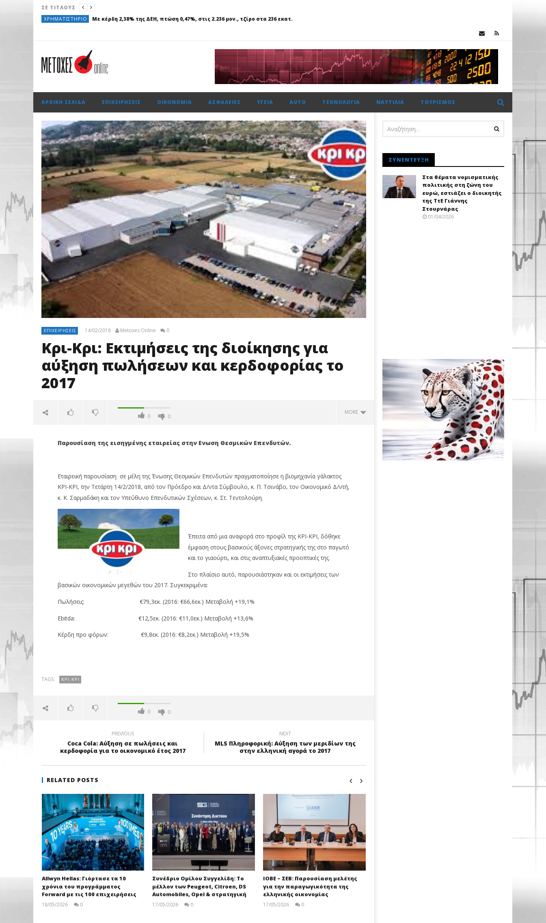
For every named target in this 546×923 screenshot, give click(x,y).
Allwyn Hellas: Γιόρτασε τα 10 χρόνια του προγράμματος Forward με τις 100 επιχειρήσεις (89, 886)
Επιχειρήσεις (121, 102)
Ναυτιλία (390, 102)
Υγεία (265, 102)
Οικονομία (174, 102)
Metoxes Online (138, 330)
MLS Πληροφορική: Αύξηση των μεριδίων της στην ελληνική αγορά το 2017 (285, 743)
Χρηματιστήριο (65, 18)
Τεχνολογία (341, 102)
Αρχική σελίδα (63, 102)
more (355, 412)
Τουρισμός (438, 102)
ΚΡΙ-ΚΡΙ (70, 679)
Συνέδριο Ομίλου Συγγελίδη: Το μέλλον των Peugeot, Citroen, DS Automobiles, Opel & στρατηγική (199, 886)
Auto (297, 102)
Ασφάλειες (224, 102)
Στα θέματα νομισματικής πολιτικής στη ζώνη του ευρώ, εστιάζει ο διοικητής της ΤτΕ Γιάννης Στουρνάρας (462, 192)
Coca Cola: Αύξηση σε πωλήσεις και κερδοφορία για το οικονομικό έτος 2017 (123, 743)
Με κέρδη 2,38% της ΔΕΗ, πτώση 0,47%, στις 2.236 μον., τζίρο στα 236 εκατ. (192, 18)
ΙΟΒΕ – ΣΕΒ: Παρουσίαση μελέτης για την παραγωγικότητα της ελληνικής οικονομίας (310, 886)
